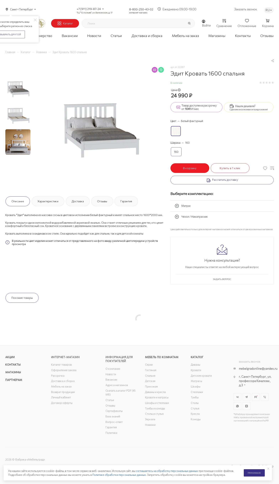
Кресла (195, 413)
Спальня (150, 375)
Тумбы (195, 397)
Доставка (78, 201)
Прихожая (151, 386)
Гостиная (150, 370)
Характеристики (48, 201)
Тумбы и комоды (155, 408)
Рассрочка (57, 375)
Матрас (183, 206)
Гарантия (126, 201)
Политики (111, 432)
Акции (10, 357)
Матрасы (196, 380)
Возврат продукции (63, 392)
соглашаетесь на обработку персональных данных (167, 470)
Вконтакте (237, 397)
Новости (111, 374)
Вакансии (111, 379)
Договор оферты (61, 402)
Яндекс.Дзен (246, 406)
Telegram (246, 397)
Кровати (196, 370)
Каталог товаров (61, 364)
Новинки (150, 424)
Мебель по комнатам (161, 357)
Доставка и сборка (63, 380)
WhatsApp (237, 406)
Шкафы (195, 386)
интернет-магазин (138, 12)
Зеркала (150, 419)
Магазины (13, 372)
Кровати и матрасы (157, 397)
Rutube (255, 397)
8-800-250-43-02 (141, 9)
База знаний (113, 416)
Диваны (195, 364)
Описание (17, 201)
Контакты (12, 364)
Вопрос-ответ (114, 421)
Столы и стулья (154, 413)
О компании (113, 368)
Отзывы (102, 201)
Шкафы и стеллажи (157, 402)
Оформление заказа (63, 370)
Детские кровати (201, 375)
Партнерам (13, 379)
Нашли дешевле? (245, 106)
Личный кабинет (61, 397)
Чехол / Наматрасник (191, 217)
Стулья (195, 408)
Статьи (110, 400)
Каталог (197, 357)
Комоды (196, 419)
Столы (195, 402)
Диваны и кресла (155, 392)
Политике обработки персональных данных (119, 474)
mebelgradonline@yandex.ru (258, 368)
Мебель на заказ (61, 386)
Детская (150, 380)
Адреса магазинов (117, 385)
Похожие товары (22, 297)
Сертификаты (114, 410)
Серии (149, 364)
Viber (265, 397)
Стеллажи (197, 392)
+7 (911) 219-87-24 (89, 9)
